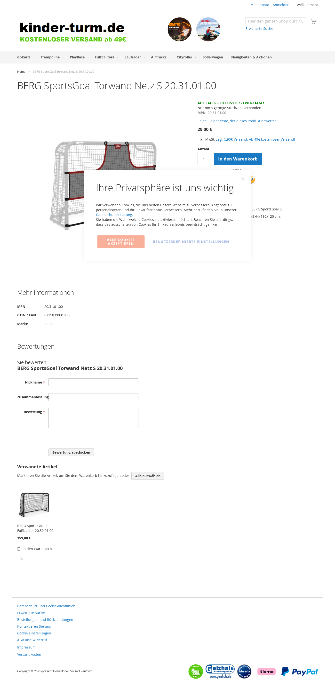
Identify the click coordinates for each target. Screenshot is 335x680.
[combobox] (276, 21)
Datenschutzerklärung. (114, 214)
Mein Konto (259, 4)
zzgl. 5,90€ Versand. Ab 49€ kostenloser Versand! (255, 139)
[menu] (167, 57)
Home (21, 71)
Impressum (26, 647)
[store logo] (92, 31)
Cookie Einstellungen (34, 633)
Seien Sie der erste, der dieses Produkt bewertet (237, 121)
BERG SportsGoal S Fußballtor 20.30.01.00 (35, 528)
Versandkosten (29, 654)
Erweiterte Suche (259, 28)
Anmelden (281, 4)
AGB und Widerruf (32, 640)
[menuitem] (24, 57)
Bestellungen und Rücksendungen (45, 619)
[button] (21, 558)
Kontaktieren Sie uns (34, 626)
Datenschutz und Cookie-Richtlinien (46, 606)
